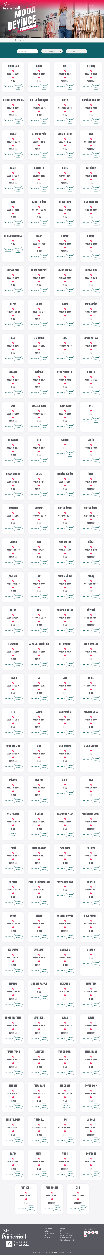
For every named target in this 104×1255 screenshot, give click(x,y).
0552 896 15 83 (65, 719)
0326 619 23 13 (52, 1195)
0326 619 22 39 (13, 855)
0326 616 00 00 (91, 821)
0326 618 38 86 (91, 107)
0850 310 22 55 (13, 787)
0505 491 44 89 (13, 821)
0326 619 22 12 (91, 1127)
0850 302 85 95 (39, 107)
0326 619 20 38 (39, 447)
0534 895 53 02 (91, 141)
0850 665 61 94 (91, 1025)
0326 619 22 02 (91, 175)
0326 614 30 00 (13, 141)
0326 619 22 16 (13, 685)
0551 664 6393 (39, 685)
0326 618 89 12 (91, 277)
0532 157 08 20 (39, 787)
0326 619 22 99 (91, 1059)
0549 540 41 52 (91, 685)
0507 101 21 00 (65, 141)
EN (86, 6)
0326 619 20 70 (39, 957)
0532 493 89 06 (65, 515)
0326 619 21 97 (39, 345)
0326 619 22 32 (26, 1195)
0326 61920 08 (39, 243)
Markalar (47, 1231)
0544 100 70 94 (91, 617)
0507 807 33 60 (39, 515)
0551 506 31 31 (13, 1127)
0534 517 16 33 (91, 379)
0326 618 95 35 (39, 1025)
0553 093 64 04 (65, 107)
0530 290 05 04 (65, 1127)
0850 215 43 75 (65, 73)
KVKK (62, 1231)
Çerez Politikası (65, 1238)
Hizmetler (47, 1237)
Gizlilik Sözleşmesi (67, 1240)
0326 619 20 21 (65, 1059)
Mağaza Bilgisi (18, 87)
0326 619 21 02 (13, 1161)
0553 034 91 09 (13, 549)
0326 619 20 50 (39, 277)
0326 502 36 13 (91, 889)
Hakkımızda (48, 1229)
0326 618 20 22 (65, 1161)
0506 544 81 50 (64, 957)
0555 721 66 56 (13, 73)
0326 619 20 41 (91, 1093)
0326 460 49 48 (91, 515)
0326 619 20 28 (13, 1025)
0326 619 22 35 (13, 379)
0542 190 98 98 (91, 209)
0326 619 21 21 (39, 889)
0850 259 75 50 (65, 345)
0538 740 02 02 (39, 1127)
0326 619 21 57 (39, 821)
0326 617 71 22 (13, 209)
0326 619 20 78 (39, 379)
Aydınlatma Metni (66, 1235)
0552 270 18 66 (65, 821)
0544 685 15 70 (13, 583)
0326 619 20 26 (39, 753)
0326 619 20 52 (13, 345)
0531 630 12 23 (39, 175)
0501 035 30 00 (65, 277)
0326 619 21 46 (13, 277)
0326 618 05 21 (13, 719)
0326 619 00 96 (65, 685)
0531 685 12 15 (39, 141)
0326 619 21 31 (13, 1093)
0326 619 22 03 (39, 1161)
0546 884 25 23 (13, 311)
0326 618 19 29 (65, 209)
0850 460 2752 (13, 957)
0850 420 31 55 (39, 549)
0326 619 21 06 (13, 651)
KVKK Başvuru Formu (67, 1233)
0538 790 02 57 (39, 1093)
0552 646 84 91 (13, 991)
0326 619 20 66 (65, 583)
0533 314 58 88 (91, 311)
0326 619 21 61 (13, 617)
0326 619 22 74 (39, 855)
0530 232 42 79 (13, 889)
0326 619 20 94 (65, 617)
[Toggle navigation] (98, 5)
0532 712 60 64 (77, 1195)
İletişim (62, 1229)
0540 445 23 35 (39, 209)
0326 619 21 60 (13, 413)
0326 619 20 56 (65, 311)
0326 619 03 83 (91, 651)
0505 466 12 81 (39, 311)
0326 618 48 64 (90, 991)
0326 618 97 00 (39, 583)
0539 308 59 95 (13, 923)
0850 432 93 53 (39, 617)
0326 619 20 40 (91, 719)
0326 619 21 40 (91, 549)
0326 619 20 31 (13, 175)
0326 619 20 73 (13, 447)
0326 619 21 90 (91, 73)
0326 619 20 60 (39, 1059)
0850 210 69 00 (91, 447)
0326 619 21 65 (65, 413)
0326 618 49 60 (65, 923)
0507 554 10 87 (65, 175)
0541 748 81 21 (91, 1161)
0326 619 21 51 (65, 481)
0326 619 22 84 (39, 719)
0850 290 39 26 (39, 413)
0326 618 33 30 (65, 651)
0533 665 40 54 (91, 923)
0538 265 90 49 (91, 583)
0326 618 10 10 (13, 481)
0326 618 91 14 (13, 753)
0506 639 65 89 (65, 1025)
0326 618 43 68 (91, 345)
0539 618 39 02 (65, 379)
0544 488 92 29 (65, 1093)
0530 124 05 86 (91, 787)
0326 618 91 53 (13, 515)
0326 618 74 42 (39, 481)
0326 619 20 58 (91, 481)
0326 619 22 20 (39, 73)
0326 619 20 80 (65, 243)
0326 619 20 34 (65, 753)
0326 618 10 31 (65, 991)
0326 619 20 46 (13, 1059)
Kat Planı (8, 86)
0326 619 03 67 (39, 923)
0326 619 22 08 (13, 107)
